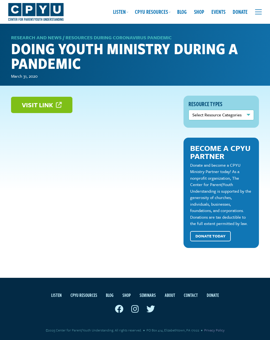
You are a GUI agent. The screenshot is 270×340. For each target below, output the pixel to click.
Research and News (36, 37)
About (170, 295)
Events (218, 12)
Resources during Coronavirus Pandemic (118, 37)
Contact (191, 295)
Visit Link (42, 104)
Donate (240, 12)
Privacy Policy (214, 330)
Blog (182, 12)
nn (221, 115)
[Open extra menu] (258, 11)
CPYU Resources (151, 12)
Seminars (148, 295)
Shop (199, 12)
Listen (119, 12)
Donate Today (210, 236)
